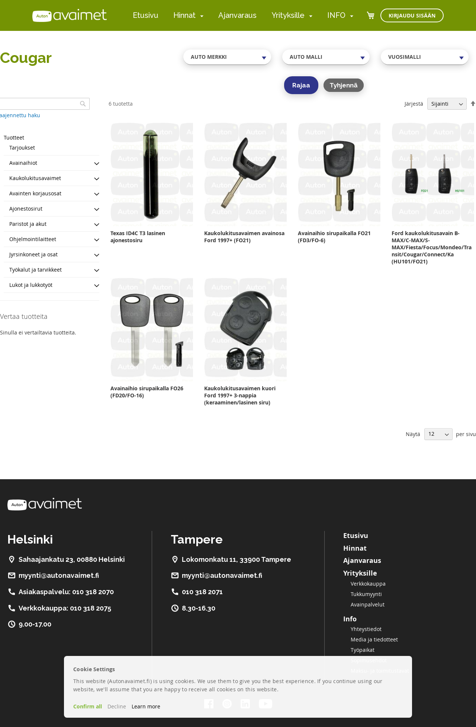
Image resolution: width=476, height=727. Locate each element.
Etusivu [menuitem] (145, 15)
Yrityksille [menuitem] (288, 15)
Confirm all (87, 706)
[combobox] (227, 56)
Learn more (146, 706)
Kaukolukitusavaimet (35, 178)
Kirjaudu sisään (412, 15)
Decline (116, 706)
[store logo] (69, 15)
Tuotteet (14, 137)
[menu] (243, 15)
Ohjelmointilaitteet (32, 239)
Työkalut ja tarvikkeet (35, 269)
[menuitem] (200, 15)
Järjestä (414, 103)
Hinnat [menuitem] (184, 15)
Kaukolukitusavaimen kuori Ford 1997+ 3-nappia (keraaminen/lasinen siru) (240, 395)
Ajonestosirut (25, 208)
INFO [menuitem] (336, 15)
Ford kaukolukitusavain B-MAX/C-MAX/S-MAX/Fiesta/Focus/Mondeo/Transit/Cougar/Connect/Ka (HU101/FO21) (432, 247)
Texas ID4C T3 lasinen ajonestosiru (137, 237)
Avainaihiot (23, 162)
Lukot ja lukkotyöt (30, 284)
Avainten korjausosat (35, 193)
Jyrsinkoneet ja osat (33, 254)
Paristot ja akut (27, 223)
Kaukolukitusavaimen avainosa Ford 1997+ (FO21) (244, 237)
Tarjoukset (22, 147)
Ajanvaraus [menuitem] (237, 15)
